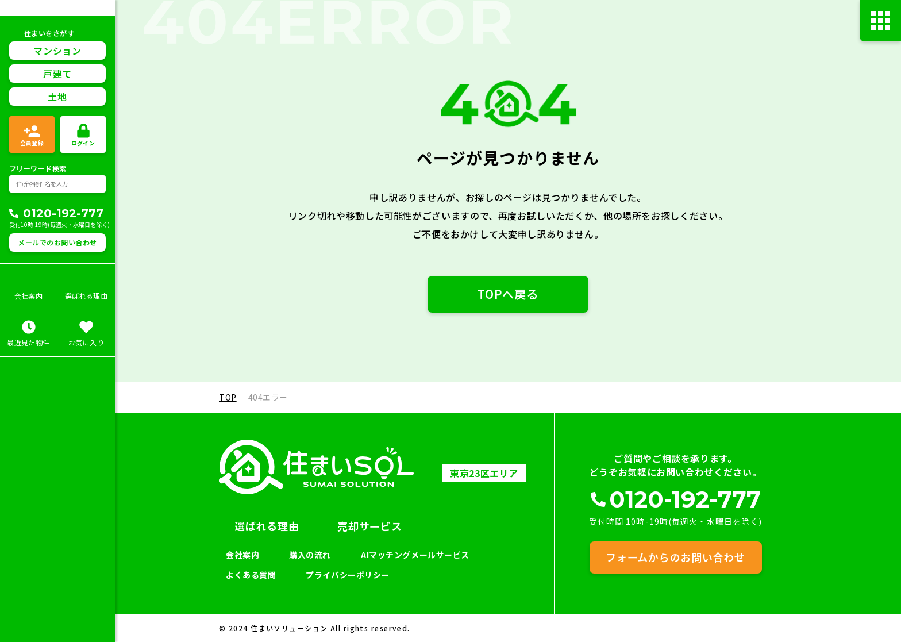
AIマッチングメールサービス (415, 554)
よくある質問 (251, 575)
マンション (57, 50)
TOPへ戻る (508, 294)
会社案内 (242, 554)
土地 (57, 96)
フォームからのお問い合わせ (675, 556)
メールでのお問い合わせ (57, 242)
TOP (228, 397)
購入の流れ (310, 554)
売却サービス (369, 525)
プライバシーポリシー (348, 575)
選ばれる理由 (266, 525)
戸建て (57, 73)
